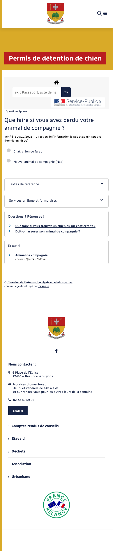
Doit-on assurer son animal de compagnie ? (47, 231)
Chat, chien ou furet (24, 151)
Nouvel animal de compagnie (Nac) (35, 162)
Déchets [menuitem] (16, 451)
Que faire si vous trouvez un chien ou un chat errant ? (55, 226)
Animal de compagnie (31, 255)
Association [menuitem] (19, 464)
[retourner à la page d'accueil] (55, 13)
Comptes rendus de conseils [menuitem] (33, 426)
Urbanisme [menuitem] (19, 477)
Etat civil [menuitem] (17, 439)
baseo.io (44, 286)
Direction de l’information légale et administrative (39, 282)
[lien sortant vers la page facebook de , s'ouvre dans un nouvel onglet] (56, 351)
